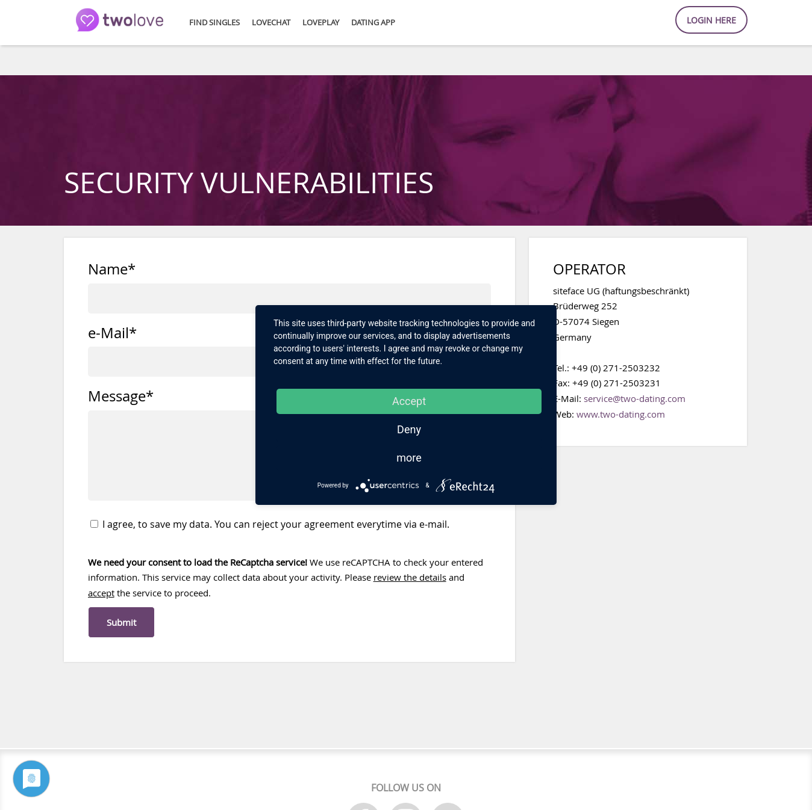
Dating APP (373, 22)
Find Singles (214, 22)
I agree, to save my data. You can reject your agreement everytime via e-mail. (269, 524)
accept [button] (101, 593)
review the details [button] (409, 577)
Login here (711, 20)
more (409, 457)
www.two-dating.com (620, 414)
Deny (409, 429)
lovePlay (320, 22)
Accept (409, 401)
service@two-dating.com (635, 398)
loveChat (271, 22)
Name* (112, 269)
